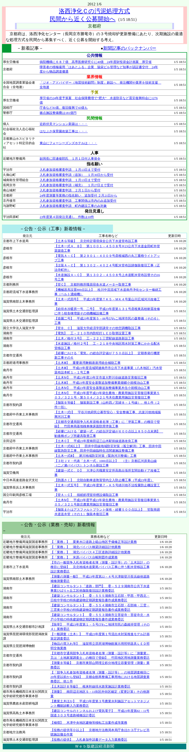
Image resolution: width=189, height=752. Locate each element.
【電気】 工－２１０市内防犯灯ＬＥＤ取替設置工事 (92, 333)
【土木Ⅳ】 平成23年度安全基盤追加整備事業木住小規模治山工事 (102, 388)
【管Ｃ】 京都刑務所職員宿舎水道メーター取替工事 (92, 284)
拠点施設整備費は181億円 (58, 113)
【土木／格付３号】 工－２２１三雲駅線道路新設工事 (94, 338)
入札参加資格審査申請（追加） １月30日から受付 (76, 175)
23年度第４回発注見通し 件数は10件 (67, 217)
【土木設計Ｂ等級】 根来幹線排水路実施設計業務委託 (90, 686)
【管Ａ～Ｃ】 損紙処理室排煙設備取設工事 (86, 495)
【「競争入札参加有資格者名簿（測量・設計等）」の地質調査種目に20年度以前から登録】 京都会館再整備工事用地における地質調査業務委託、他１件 (100, 677)
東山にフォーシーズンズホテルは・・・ (68, 143)
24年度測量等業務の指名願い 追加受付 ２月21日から (78, 195)
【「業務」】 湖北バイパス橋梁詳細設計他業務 (85, 547)
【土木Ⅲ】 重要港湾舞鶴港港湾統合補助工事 (87, 363)
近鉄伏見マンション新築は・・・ (64, 124)
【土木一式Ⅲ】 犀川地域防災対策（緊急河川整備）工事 (95, 456)
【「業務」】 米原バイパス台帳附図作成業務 (84, 557)
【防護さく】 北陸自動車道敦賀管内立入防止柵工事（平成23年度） (104, 480)
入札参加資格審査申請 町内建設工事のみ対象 (73, 206)
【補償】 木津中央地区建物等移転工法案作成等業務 (88, 722)
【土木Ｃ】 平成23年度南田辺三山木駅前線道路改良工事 (96, 441)
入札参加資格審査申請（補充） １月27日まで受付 (76, 185)
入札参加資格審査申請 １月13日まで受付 (70, 169)
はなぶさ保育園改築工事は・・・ (64, 131)
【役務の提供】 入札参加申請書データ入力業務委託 (88, 739)
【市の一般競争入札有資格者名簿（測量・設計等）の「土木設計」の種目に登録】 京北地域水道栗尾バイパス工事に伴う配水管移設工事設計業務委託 (100, 567)
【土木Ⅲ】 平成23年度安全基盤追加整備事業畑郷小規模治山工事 (101, 382)
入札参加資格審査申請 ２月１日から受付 (70, 190)
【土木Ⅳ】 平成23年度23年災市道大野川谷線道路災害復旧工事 (100, 377)
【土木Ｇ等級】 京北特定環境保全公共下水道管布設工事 (96, 241)
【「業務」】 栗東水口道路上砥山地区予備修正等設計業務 (93, 542)
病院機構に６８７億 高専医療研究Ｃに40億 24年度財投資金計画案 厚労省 (96, 62)
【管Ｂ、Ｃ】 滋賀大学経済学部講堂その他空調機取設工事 (97, 328)
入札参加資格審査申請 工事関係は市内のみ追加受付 (78, 200)
